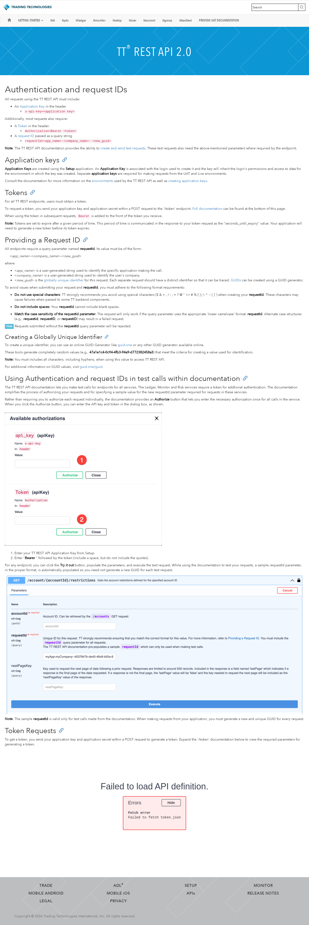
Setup (191, 885)
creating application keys (187, 181)
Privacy (118, 901)
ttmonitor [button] (99, 20)
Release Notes (263, 893)
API (191, 893)
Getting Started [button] (30, 20)
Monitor (263, 885)
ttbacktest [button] (185, 20)
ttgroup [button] (167, 20)
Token (22, 126)
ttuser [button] (132, 20)
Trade (45, 885)
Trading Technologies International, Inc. (74, 916)
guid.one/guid (91, 366)
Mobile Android (45, 893)
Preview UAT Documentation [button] (219, 20)
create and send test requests (122, 148)
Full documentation (207, 208)
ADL (118, 885)
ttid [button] (52, 20)
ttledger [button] (81, 20)
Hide (171, 803)
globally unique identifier (64, 280)
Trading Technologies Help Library (27, 7)
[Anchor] (64, 159)
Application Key (32, 106)
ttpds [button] (65, 20)
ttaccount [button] (149, 20)
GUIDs (236, 280)
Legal (46, 901)
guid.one (125, 345)
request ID (26, 136)
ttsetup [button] (117, 20)
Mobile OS (118, 893)
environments (102, 181)
